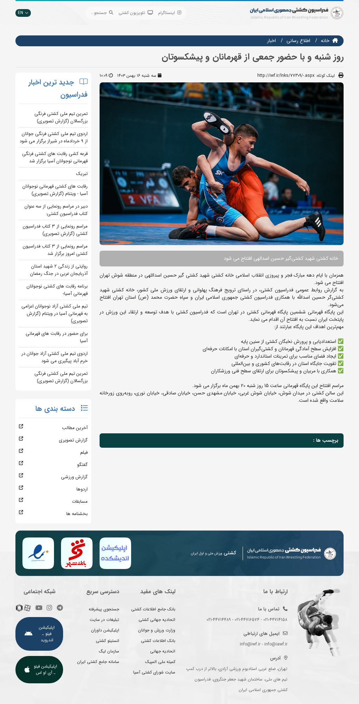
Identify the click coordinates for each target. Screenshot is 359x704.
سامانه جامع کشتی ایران (98, 661)
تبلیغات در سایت (104, 619)
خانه (325, 41)
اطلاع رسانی (298, 41)
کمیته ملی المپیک (160, 661)
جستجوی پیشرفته (104, 609)
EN (23, 12)
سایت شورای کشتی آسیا (154, 672)
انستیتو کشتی (107, 640)
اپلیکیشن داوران (105, 630)
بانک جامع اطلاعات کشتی (153, 609)
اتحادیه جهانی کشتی (156, 619)
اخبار (271, 41)
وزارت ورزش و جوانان (156, 630)
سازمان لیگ (109, 651)
